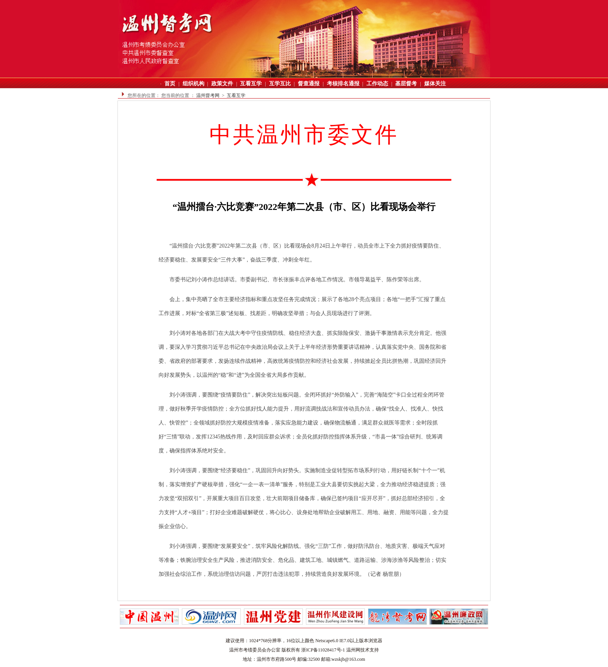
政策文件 (222, 84)
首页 (169, 84)
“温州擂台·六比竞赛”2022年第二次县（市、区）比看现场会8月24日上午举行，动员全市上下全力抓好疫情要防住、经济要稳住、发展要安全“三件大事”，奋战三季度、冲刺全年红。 (301, 253)
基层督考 (406, 84)
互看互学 (251, 84)
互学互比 (280, 84)
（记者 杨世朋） (384, 574)
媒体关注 (435, 84)
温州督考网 (207, 95)
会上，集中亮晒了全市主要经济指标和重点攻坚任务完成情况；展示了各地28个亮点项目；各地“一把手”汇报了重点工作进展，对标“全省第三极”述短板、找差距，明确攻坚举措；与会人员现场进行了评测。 (302, 306)
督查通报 (309, 84)
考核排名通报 (343, 84)
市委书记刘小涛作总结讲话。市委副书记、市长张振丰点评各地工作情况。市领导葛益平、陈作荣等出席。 (297, 279)
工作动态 (377, 84)
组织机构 (193, 84)
